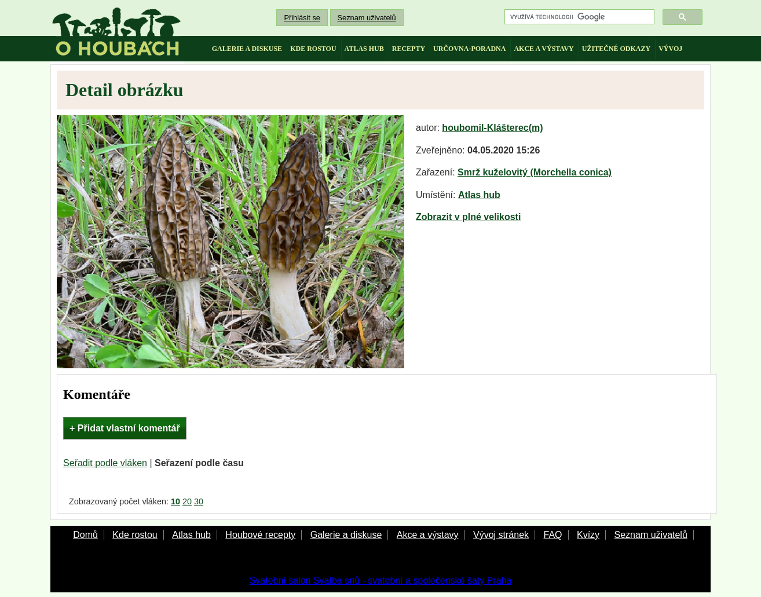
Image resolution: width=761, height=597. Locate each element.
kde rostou (313, 49)
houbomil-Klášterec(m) (492, 128)
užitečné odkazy (616, 49)
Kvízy (588, 535)
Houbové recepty (260, 535)
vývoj (670, 49)
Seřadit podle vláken (105, 463)
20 (187, 501)
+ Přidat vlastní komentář (124, 428)
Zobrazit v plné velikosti (468, 217)
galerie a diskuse (247, 49)
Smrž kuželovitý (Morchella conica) (535, 172)
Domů (85, 535)
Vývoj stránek (501, 535)
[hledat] (578, 17)
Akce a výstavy (428, 535)
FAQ (552, 535)
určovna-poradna (469, 49)
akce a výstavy (543, 49)
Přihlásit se (302, 17)
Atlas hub (479, 195)
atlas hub (364, 49)
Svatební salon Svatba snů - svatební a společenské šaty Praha (381, 580)
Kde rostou (134, 535)
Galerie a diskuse (346, 535)
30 (198, 501)
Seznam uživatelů (367, 17)
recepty (408, 49)
